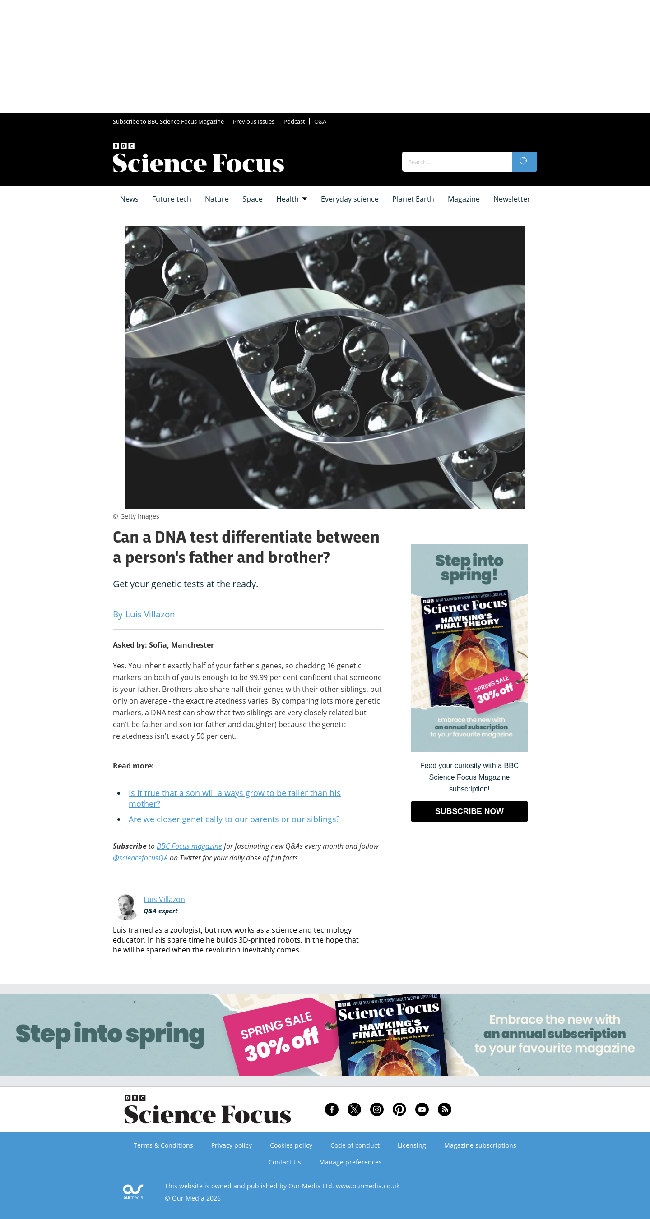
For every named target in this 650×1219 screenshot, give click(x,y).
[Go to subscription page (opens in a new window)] (469, 750)
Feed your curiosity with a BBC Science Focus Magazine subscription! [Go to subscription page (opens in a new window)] (469, 777)
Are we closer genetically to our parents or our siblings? (234, 819)
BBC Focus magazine (189, 846)
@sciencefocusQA (140, 858)
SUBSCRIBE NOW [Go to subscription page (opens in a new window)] (469, 811)
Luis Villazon (164, 899)
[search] (524, 162)
